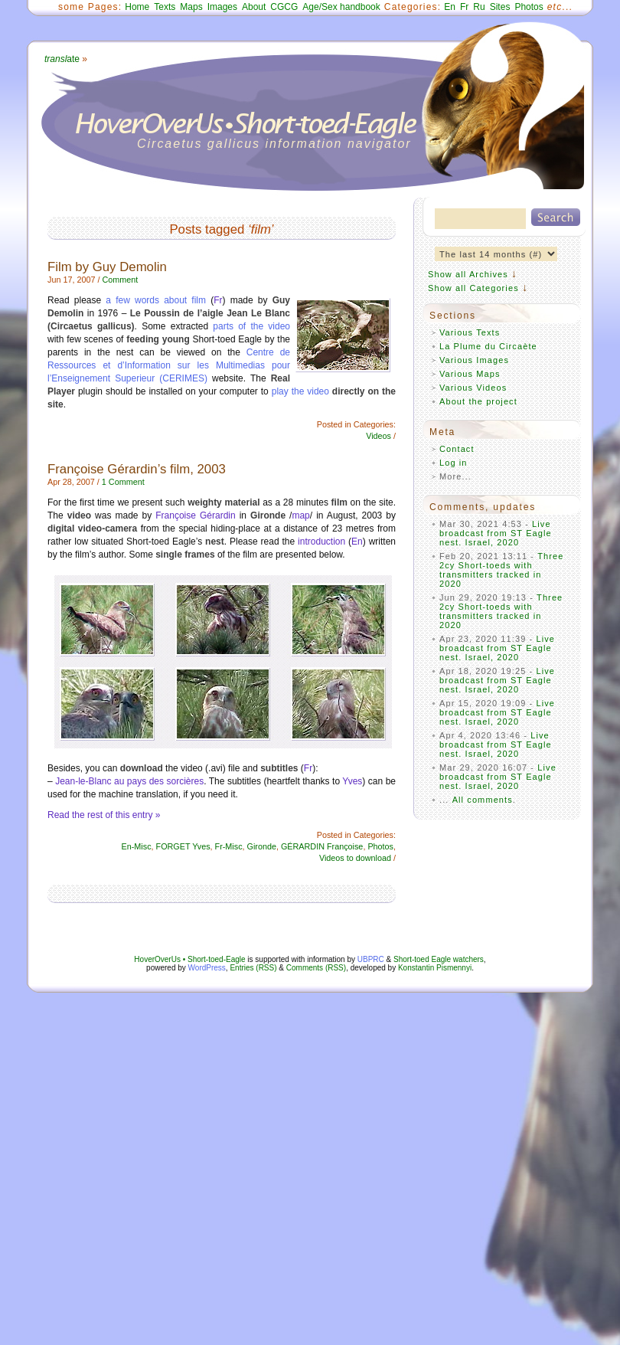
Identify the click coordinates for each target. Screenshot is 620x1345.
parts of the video (251, 326)
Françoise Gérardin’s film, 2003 (136, 469)
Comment (120, 279)
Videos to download (355, 857)
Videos (378, 435)
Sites (500, 7)
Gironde (261, 846)
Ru (479, 7)
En (449, 7)
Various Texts (469, 332)
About (254, 7)
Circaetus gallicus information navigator (274, 143)
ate (62, 59)
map (300, 515)
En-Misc (137, 846)
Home (137, 7)
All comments (482, 799)
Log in (453, 462)
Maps (191, 7)
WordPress (207, 968)
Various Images (474, 360)
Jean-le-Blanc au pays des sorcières (129, 781)
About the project (478, 401)
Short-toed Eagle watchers (438, 959)
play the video (300, 391)
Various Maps (470, 373)
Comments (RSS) (316, 968)
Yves (352, 781)
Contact (457, 448)
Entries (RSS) (253, 968)
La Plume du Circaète (488, 346)
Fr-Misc (229, 846)
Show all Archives (468, 274)
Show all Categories (473, 288)
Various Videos (473, 387)
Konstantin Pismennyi (435, 968)
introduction (321, 541)
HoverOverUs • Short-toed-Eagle (189, 959)
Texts (164, 7)
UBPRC (370, 959)
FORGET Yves (183, 846)
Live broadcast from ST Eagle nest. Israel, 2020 (495, 533)
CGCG (284, 7)
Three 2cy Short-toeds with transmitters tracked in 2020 (501, 569)
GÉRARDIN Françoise (322, 846)
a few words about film (158, 300)
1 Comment (123, 481)
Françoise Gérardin (195, 515)
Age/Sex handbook (341, 7)
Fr (464, 7)
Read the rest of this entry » (103, 815)
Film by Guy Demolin (107, 267)
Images (222, 7)
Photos (528, 7)
